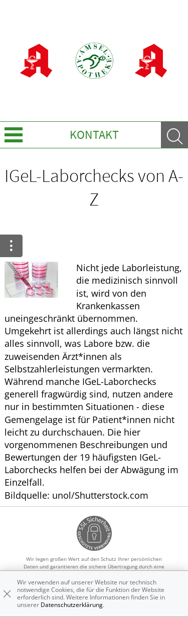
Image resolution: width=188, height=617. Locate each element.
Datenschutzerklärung (72, 604)
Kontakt (94, 134)
